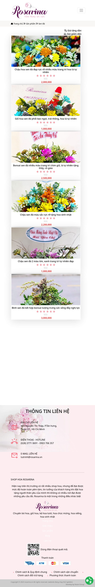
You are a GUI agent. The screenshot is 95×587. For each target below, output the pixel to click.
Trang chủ (17, 23)
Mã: (46, 78)
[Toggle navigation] (81, 10)
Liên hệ (47, 540)
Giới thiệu (47, 525)
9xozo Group (79, 584)
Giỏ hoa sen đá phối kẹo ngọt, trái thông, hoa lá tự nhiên (46, 118)
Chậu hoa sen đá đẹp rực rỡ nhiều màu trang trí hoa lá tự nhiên (46, 71)
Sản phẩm (31, 23)
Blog (47, 535)
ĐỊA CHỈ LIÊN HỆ (29, 422)
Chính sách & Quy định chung (29, 572)
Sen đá (41, 23)
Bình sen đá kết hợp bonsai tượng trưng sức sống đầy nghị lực (46, 307)
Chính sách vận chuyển (64, 572)
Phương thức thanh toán (61, 575)
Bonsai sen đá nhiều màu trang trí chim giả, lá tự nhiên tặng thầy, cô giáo (45, 167)
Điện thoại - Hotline (33, 439)
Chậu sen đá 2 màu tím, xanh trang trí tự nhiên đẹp (46, 261)
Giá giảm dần (72, 33)
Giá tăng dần (72, 30)
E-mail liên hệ (29, 453)
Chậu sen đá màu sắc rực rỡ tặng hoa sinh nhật (45, 214)
